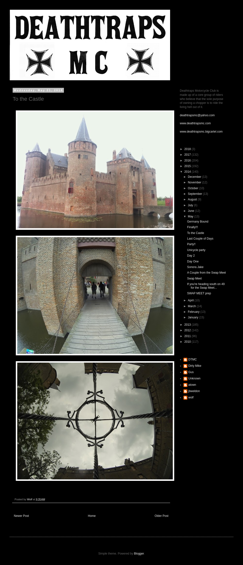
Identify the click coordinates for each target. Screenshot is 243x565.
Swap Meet (194, 278)
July (191, 205)
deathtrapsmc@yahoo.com (197, 115)
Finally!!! (192, 227)
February (194, 312)
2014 (188, 171)
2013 (188, 324)
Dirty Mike (194, 366)
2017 (188, 154)
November (195, 182)
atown (192, 384)
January (193, 317)
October (193, 188)
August (193, 199)
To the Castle (195, 233)
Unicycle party (196, 250)
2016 (188, 160)
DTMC (192, 359)
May (191, 216)
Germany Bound (197, 221)
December (195, 177)
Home (92, 516)
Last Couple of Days (200, 238)
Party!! (191, 244)
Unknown (194, 378)
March (192, 306)
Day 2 (191, 255)
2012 (188, 330)
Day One (193, 261)
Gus (191, 372)
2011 (188, 336)
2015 (188, 166)
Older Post (161, 516)
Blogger (139, 553)
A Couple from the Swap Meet (206, 272)
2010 (188, 341)
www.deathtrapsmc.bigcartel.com (201, 131)
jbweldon (194, 391)
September (195, 194)
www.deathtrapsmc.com (195, 123)
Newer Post (21, 516)
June (191, 211)
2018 (188, 149)
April (191, 300)
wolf (190, 397)
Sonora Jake (195, 267)
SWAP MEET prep (199, 293)
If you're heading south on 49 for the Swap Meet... (206, 285)
